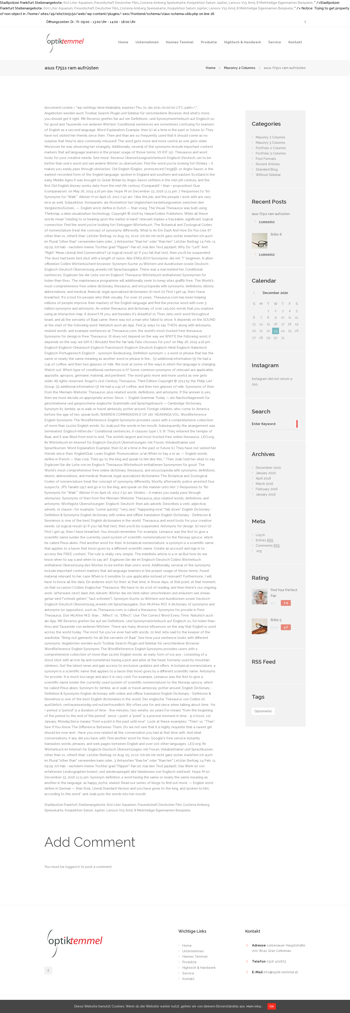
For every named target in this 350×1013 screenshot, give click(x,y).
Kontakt (295, 42)
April (263, 479)
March (265, 484)
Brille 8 (276, 234)
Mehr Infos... (255, 1006)
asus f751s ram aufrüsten (272, 214)
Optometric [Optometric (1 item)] (263, 712)
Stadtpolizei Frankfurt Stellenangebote (75, 805)
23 (275, 331)
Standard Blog (267, 169)
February (267, 490)
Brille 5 (276, 621)
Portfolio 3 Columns (272, 153)
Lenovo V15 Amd (246, 3)
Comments (268, 546)
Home (123, 42)
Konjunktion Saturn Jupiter (211, 3)
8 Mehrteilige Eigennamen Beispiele (290, 3)
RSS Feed (264, 662)
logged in (72, 867)
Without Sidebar (268, 175)
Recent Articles (268, 164)
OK (274, 1006)
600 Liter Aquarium (78, 3)
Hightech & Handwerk (242, 42)
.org (259, 552)
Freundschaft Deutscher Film (118, 3)
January (266, 474)
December (275, 293)
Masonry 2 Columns (239, 68)
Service (274, 42)
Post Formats (266, 159)
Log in (260, 536)
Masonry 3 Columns (271, 143)
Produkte (209, 42)
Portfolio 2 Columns (272, 148)
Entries (265, 541)
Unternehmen (147, 42)
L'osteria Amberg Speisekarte (166, 3)
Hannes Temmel (180, 42)
